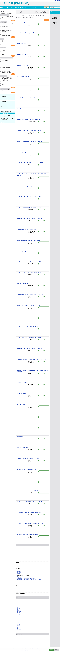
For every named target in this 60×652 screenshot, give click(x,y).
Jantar (17, 607)
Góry (2, 40)
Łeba (17, 615)
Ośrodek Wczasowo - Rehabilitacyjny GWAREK (29, 262)
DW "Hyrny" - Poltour (22, 43)
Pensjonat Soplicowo (22, 382)
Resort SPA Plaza (21, 404)
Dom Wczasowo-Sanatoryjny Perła (25, 33)
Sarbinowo (18, 621)
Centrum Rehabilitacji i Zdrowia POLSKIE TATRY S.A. (30, 523)
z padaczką (18, 582)
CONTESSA (20, 480)
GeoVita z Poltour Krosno (23, 65)
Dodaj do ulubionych (44, 34)
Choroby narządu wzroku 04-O (21, 553)
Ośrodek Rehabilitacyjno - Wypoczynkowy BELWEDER (30, 130)
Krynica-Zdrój (18, 612)
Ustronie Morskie (19, 629)
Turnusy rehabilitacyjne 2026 (20, 7)
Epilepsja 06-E (4, 31)
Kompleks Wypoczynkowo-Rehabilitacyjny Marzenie (30, 98)
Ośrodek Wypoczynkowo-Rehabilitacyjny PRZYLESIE (30, 294)
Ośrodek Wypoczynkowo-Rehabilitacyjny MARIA (29, 272)
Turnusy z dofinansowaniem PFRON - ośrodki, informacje (7, 119)
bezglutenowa (4, 49)
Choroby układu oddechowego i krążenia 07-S (28, 12)
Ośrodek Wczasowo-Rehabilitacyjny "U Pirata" (28, 327)
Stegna (17, 623)
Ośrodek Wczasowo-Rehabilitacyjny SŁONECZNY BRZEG (31, 359)
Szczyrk (18, 626)
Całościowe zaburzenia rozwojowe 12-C (7, 23)
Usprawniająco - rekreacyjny (6, 85)
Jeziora (3, 41)
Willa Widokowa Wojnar (23, 447)
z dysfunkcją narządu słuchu (6, 67)
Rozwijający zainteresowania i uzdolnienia (8, 83)
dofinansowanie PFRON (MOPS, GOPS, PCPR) (7, 17)
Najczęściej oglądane (31, 7)
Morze (2, 106)
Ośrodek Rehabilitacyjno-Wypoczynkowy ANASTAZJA (30, 163)
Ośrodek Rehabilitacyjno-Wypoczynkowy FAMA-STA (30, 348)
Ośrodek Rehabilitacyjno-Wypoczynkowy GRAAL (29, 207)
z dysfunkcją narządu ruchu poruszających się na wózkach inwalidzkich (8, 62)
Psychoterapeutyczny (5, 80)
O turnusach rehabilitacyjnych (5, 115)
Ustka (17, 627)
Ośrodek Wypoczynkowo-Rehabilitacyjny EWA (28, 229)
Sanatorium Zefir (21, 415)
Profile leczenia (3, 96)
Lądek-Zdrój (18, 614)
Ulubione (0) (46, 7)
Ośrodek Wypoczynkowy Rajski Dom (26, 152)
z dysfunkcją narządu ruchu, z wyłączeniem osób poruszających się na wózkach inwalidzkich (8, 65)
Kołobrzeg (18, 610)
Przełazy (18, 620)
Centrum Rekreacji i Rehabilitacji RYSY (26, 469)
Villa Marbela (20, 436)
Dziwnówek (18, 604)
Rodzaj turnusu (3, 101)
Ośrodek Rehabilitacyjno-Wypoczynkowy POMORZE (30, 218)
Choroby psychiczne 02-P (5, 27)
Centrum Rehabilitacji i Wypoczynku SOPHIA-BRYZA (30, 512)
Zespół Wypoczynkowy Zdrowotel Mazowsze (28, 458)
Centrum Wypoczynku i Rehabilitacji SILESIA (28, 491)
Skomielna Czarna (19, 622)
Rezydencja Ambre (21, 393)
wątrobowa (3, 53)
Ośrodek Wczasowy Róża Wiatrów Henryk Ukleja (29, 119)
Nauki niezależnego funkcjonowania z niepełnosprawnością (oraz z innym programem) (7, 78)
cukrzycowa (3, 50)
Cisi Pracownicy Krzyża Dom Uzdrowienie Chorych (29, 501)
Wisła (17, 630)
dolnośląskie (18, 637)
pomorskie (18, 638)
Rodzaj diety (3, 98)
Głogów (18, 606)
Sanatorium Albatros (22, 426)
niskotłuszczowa (4, 51)
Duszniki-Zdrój (18, 603)
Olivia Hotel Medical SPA (23, 283)
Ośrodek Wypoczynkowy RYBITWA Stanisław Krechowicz (31, 251)
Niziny (2, 44)
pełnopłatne (3, 18)
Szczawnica (18, 625)
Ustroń (17, 628)
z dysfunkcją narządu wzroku (6, 68)
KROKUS (19, 108)
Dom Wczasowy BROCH (23, 22)
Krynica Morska (19, 611)
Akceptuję (51, 649)
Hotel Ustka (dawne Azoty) (23, 76)
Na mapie (9, 7)
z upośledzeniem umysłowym (6, 71)
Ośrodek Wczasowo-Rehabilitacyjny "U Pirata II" (29, 337)
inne (2, 59)
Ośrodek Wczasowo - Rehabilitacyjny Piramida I (29, 316)
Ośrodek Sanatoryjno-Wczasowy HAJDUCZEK (28, 240)
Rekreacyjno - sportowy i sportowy (7, 81)
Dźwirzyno (18, 605)
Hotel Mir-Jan (20, 87)
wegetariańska (4, 54)
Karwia (17, 609)
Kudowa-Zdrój (18, 613)
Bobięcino (18, 599)
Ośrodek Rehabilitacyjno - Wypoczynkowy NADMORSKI (31, 186)
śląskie (17, 640)
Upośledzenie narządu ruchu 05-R (7, 34)
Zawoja (17, 632)
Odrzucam (56, 649)
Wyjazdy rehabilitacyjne (5, 116)
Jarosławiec (18, 608)
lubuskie (18, 639)
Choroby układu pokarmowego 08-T (7, 30)
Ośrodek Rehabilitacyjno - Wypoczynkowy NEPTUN (30, 141)
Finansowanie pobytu (4, 94)
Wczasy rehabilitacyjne (4, 121)
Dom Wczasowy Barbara (23, 54)
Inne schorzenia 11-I (5, 32)
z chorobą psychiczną (5, 60)
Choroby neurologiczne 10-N (6, 26)
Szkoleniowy (3, 84)
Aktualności (2, 122)
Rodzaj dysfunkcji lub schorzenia (6, 99)
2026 (2, 90)
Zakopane (18, 631)
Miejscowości (3, 7)
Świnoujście (18, 624)
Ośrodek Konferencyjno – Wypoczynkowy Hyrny (29, 305)
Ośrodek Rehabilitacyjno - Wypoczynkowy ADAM (29, 197)
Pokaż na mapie (46, 19)
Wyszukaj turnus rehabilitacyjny (6, 111)
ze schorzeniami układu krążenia (6, 72)
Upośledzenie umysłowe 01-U (6, 35)
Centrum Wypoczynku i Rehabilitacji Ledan (27, 534)
